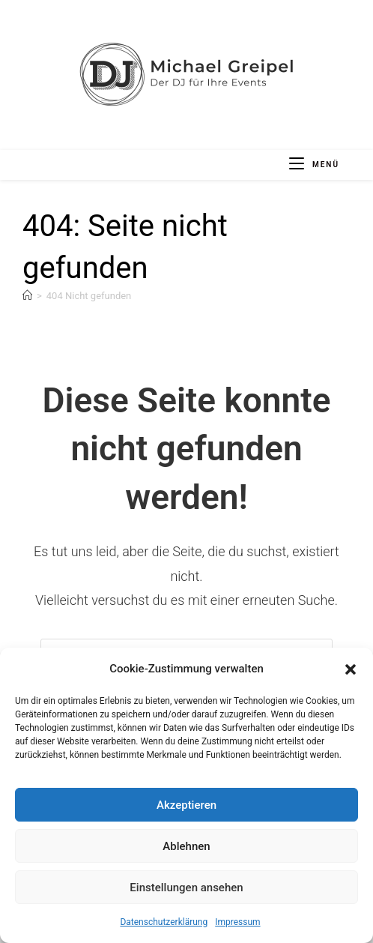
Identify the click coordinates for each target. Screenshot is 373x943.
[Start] (27, 295)
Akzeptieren (186, 805)
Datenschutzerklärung (163, 922)
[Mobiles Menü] (314, 164)
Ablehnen (186, 846)
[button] (350, 669)
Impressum (237, 922)
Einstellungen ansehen (186, 887)
